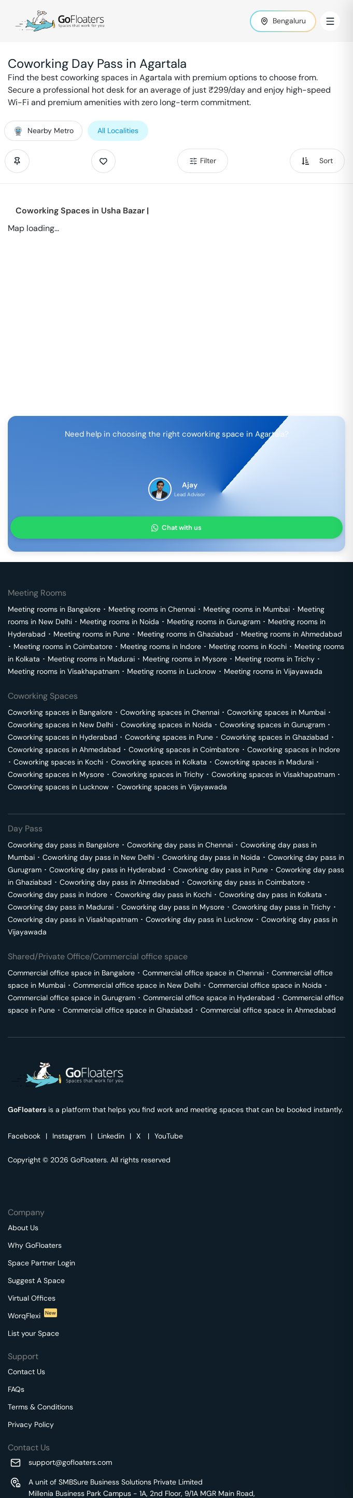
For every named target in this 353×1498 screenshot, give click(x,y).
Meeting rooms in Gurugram (213, 621)
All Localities (117, 130)
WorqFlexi (32, 1315)
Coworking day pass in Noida (211, 857)
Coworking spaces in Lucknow (58, 786)
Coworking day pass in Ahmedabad (119, 882)
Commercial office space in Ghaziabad (128, 1010)
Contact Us (26, 1371)
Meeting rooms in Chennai (151, 609)
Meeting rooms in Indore (160, 646)
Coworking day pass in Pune (220, 869)
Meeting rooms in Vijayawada (273, 671)
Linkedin (110, 1136)
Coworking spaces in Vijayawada (172, 786)
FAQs (16, 1389)
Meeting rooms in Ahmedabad (291, 634)
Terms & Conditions (40, 1406)
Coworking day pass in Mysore (172, 907)
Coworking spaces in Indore (293, 749)
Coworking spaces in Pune (169, 737)
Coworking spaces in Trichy (158, 774)
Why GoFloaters (35, 1245)
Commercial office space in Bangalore (71, 972)
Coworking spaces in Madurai (264, 762)
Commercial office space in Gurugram (71, 997)
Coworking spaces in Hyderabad (62, 737)
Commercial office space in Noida (265, 985)
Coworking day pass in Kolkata (270, 894)
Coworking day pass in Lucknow (199, 919)
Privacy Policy (31, 1424)
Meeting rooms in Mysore (185, 659)
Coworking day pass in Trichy (281, 907)
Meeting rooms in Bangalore (54, 609)
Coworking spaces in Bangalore (60, 712)
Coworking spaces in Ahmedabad (64, 749)
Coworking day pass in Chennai (180, 844)
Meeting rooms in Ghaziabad (185, 634)
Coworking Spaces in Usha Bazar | (82, 210)
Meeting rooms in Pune (91, 634)
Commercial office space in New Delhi (137, 985)
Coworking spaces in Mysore (56, 774)
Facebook (24, 1136)
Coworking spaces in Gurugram (272, 724)
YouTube (168, 1136)
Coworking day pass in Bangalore (63, 844)
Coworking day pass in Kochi (163, 894)
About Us (23, 1227)
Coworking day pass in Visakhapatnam (73, 919)
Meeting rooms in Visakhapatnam (63, 671)
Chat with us (176, 527)
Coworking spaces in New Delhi (60, 724)
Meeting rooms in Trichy (275, 659)
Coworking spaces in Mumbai (276, 712)
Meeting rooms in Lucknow (171, 671)
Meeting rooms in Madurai (91, 659)
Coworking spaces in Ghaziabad (275, 737)
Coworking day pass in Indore (57, 894)
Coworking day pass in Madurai (61, 907)
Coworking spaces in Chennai (169, 712)
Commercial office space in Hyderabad (209, 997)
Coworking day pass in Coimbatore (246, 882)
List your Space (33, 1333)
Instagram (69, 1136)
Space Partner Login (41, 1262)
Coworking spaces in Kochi (58, 762)
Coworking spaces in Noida (166, 724)
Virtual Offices (31, 1298)
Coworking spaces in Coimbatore (184, 749)
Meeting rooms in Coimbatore (62, 646)
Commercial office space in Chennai (203, 972)
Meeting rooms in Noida (119, 621)
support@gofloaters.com (70, 1462)
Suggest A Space (36, 1280)
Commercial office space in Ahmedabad (268, 1010)
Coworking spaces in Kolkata (159, 762)
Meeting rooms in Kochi (248, 646)
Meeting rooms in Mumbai (246, 609)
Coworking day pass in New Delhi (98, 857)
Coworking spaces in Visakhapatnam (273, 774)
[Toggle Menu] (330, 21)
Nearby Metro (43, 130)
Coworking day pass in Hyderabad (107, 869)
